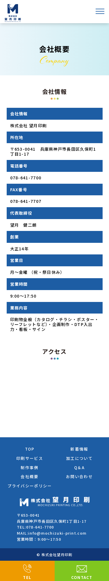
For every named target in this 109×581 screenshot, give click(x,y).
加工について (79, 458)
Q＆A (79, 467)
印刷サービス (29, 458)
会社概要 (29, 476)
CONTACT (81, 577)
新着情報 (79, 449)
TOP (29, 449)
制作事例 (29, 467)
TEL (27, 577)
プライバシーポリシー (30, 486)
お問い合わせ (79, 476)
